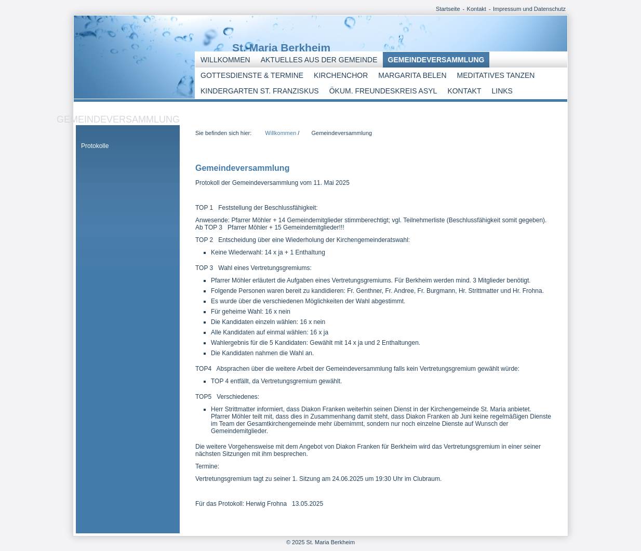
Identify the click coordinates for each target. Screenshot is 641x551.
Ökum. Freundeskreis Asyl (383, 91)
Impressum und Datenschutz (529, 9)
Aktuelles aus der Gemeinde (319, 60)
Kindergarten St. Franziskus (260, 91)
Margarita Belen (412, 75)
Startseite (448, 9)
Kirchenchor (341, 75)
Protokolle (95, 146)
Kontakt (476, 9)
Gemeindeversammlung (436, 60)
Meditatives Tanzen (496, 75)
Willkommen (225, 60)
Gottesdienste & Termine (252, 75)
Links (501, 91)
